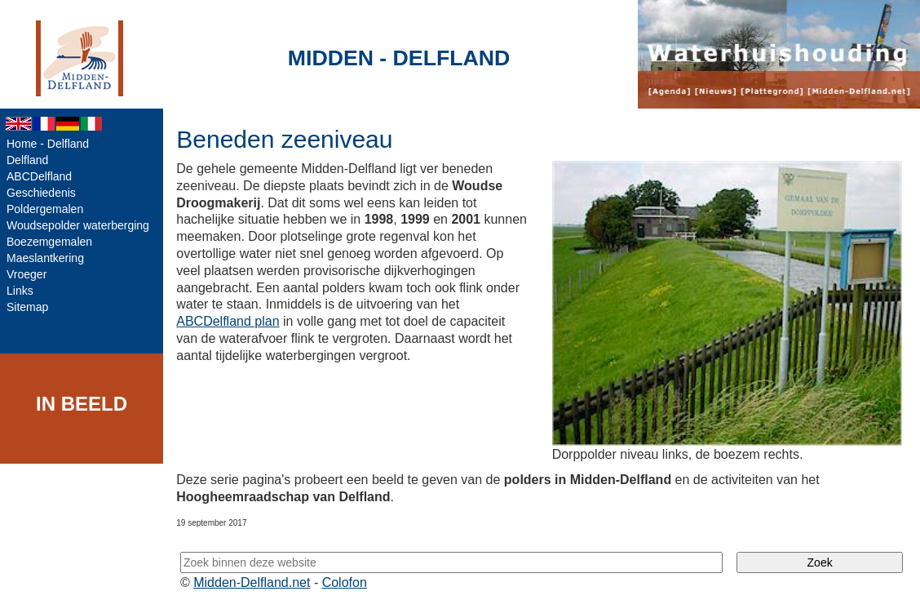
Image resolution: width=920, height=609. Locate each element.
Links (20, 290)
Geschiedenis (41, 192)
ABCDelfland (39, 176)
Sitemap (27, 306)
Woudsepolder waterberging (78, 225)
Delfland (27, 160)
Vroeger (26, 274)
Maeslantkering (45, 257)
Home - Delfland (48, 143)
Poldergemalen (45, 209)
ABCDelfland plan (227, 321)
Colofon (344, 582)
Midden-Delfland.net (251, 582)
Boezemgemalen (49, 241)
